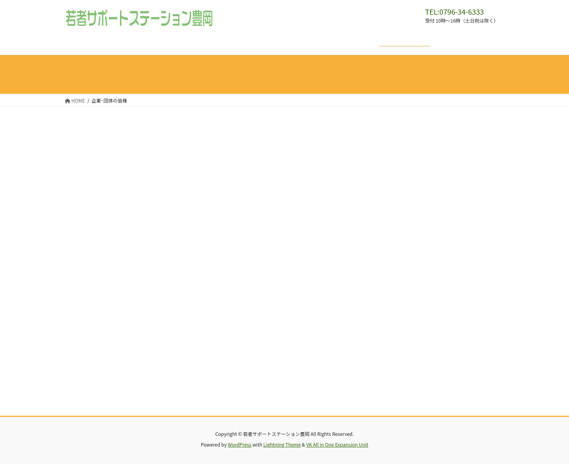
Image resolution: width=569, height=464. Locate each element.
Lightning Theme (282, 444)
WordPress (239, 444)
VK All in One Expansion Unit (337, 444)
